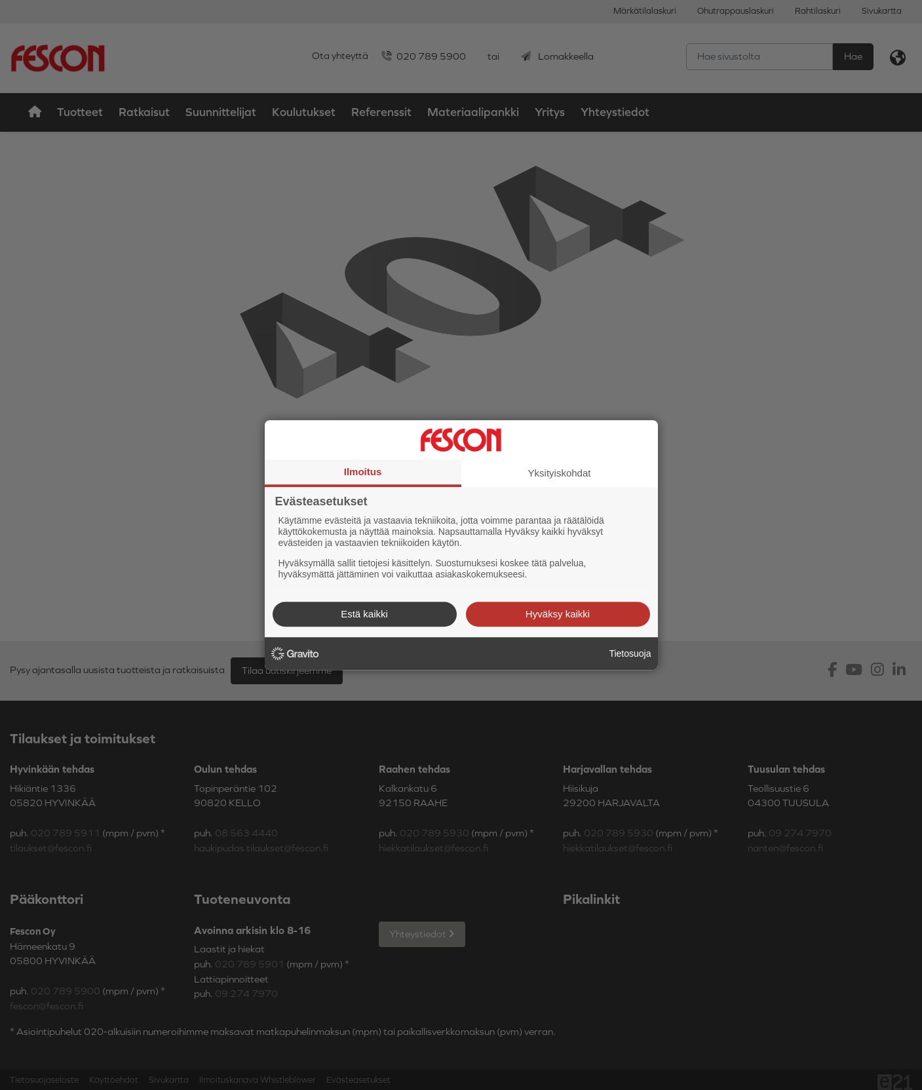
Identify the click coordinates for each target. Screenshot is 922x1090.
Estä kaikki (364, 613)
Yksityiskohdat (559, 472)
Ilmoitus (363, 471)
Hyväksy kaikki (558, 613)
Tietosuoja (630, 653)
